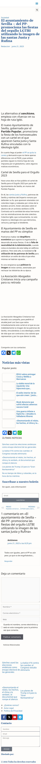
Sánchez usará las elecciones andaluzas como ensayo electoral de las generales (11, 667)
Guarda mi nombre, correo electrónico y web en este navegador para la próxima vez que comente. (20, 627)
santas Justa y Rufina (18, 194)
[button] (37, 3)
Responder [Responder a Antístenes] (8, 561)
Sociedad (5, 17)
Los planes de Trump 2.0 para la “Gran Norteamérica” (28, 694)
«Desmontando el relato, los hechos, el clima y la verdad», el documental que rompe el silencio (19, 460)
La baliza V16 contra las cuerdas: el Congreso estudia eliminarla (29, 666)
